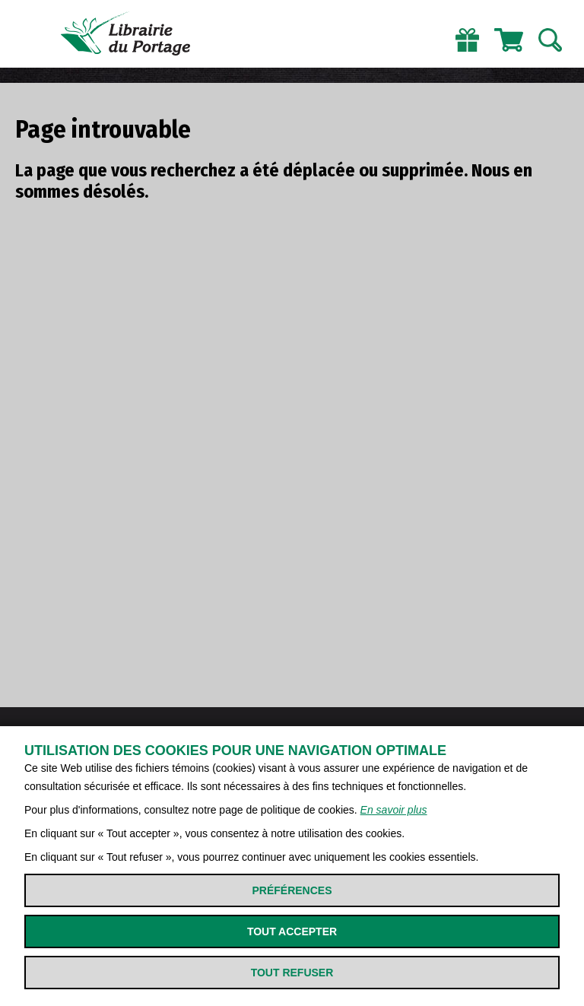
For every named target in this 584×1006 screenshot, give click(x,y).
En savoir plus (393, 810)
